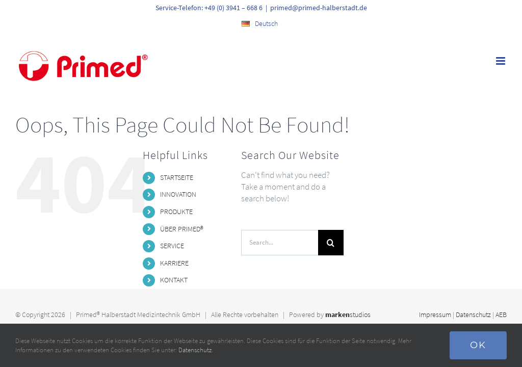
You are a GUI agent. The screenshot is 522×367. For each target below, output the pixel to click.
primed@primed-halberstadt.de (318, 7)
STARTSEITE (176, 177)
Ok (478, 345)
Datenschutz (473, 314)
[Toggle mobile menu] (501, 61)
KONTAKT (174, 279)
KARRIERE (174, 263)
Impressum (435, 314)
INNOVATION (178, 194)
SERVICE (172, 245)
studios (348, 314)
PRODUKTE (176, 211)
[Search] (331, 242)
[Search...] (279, 242)
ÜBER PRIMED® (181, 228)
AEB (501, 314)
